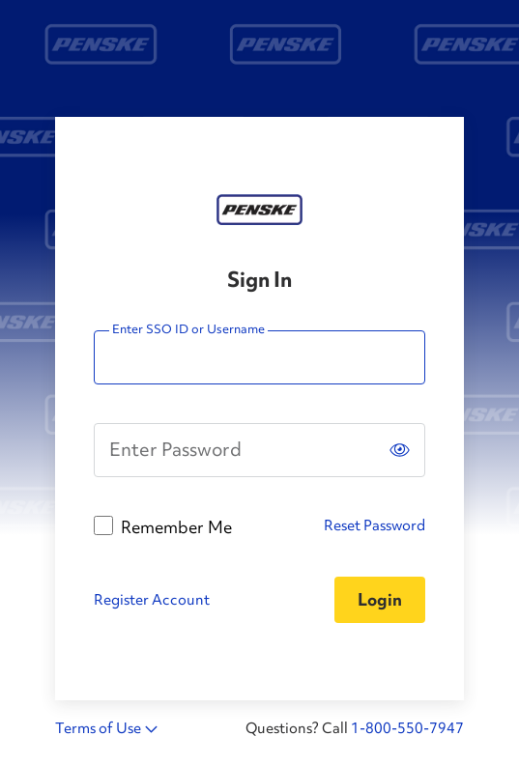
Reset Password (374, 525)
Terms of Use (98, 728)
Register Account (152, 599)
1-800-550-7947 (407, 728)
